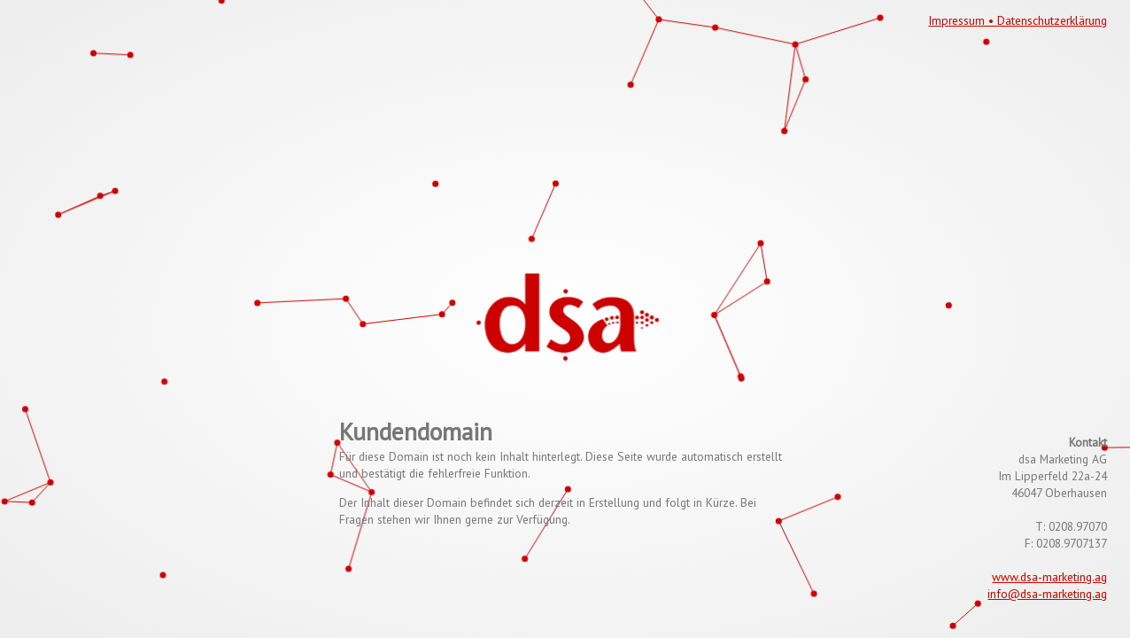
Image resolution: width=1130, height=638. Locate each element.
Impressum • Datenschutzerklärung (1017, 20)
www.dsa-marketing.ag (1049, 577)
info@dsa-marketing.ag (1047, 594)
